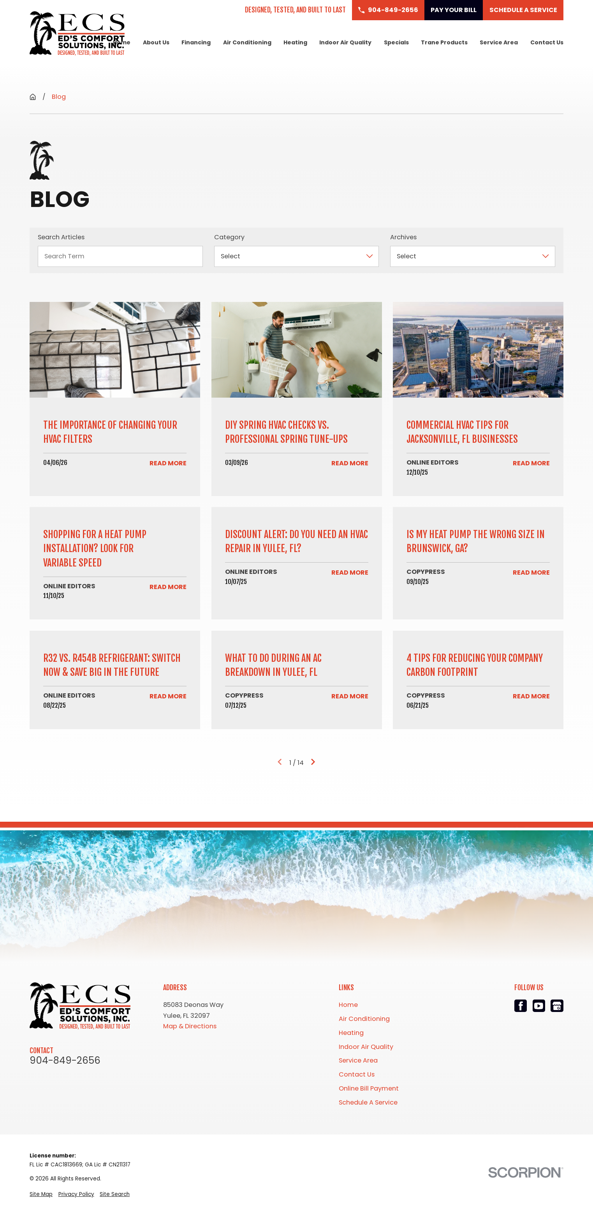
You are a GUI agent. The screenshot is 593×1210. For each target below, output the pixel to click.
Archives (403, 237)
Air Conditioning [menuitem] (247, 42)
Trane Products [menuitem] (444, 42)
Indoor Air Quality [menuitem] (345, 42)
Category (229, 237)
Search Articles (61, 237)
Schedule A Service (368, 1102)
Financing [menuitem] (196, 42)
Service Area (358, 1060)
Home (348, 1004)
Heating (351, 1032)
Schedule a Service (523, 9)
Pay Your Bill (454, 9)
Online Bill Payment (369, 1088)
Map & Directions (189, 1026)
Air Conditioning (364, 1018)
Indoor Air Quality (366, 1046)
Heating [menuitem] (295, 42)
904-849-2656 (65, 1060)
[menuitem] (41, 1194)
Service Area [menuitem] (499, 42)
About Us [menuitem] (156, 42)
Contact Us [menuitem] (546, 42)
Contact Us (357, 1074)
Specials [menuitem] (396, 42)
